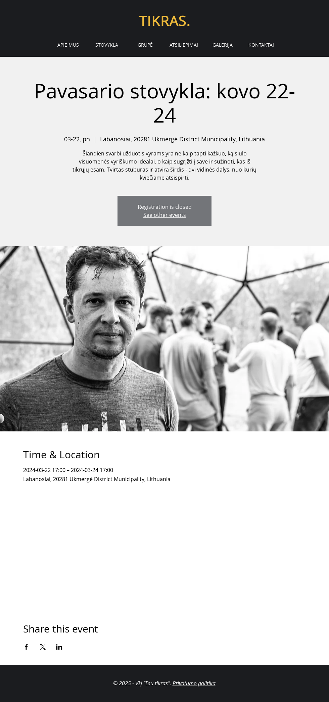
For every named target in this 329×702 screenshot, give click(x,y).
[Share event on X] (43, 647)
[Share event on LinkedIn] (59, 647)
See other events (164, 215)
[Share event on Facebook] (26, 647)
